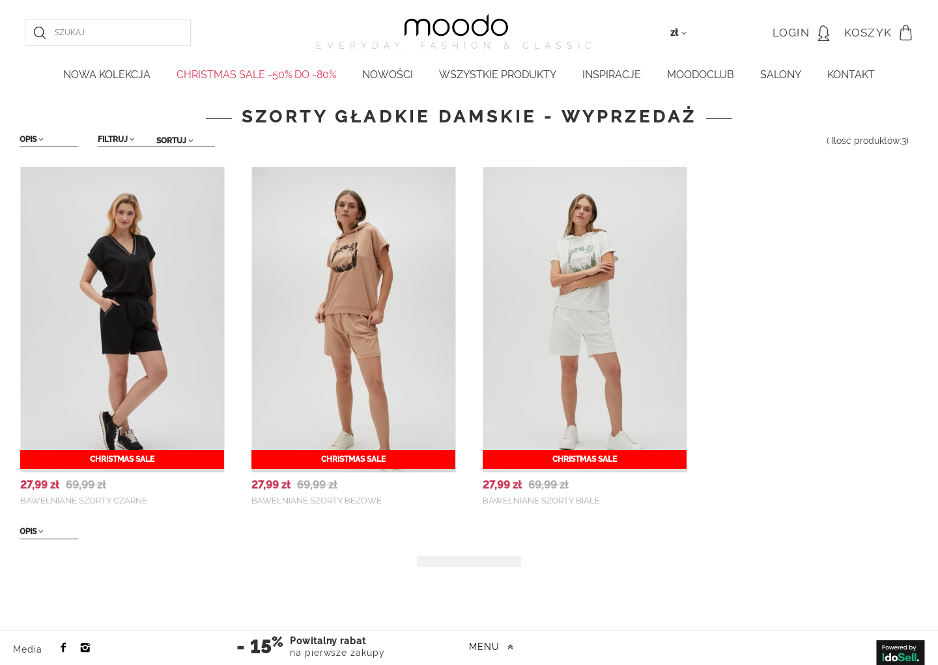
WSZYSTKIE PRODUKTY (497, 74)
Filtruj (116, 139)
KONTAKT (851, 74)
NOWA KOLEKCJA (106, 74)
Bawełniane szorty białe (541, 500)
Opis (32, 139)
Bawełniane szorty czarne (83, 500)
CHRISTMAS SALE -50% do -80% (256, 74)
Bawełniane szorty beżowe (316, 500)
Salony (780, 74)
